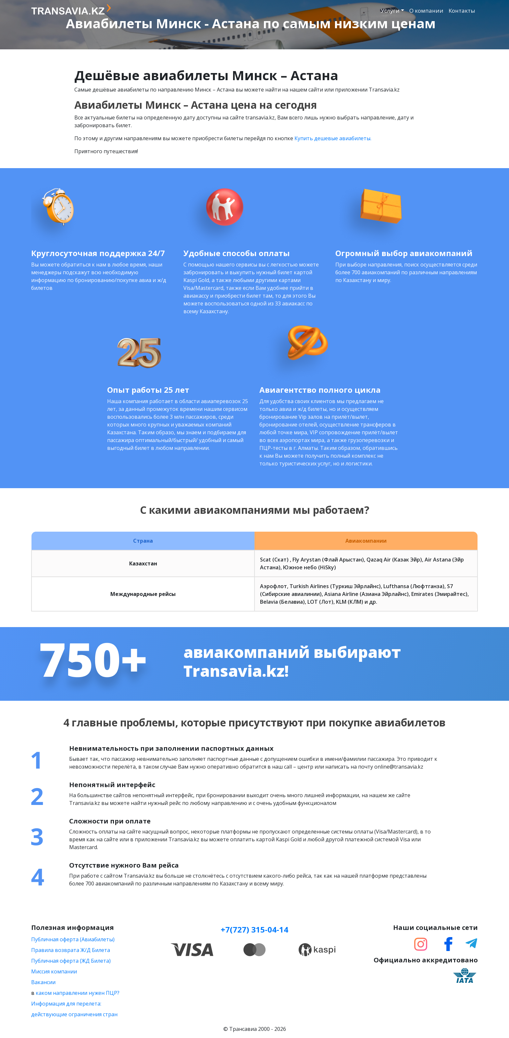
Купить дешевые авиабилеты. (332, 138)
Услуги (390, 10)
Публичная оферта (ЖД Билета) (71, 960)
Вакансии (43, 982)
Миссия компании (54, 971)
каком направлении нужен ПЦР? (77, 992)
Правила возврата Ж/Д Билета (70, 950)
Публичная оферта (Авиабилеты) (73, 939)
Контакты (462, 10)
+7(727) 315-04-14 (254, 929)
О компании (426, 10)
